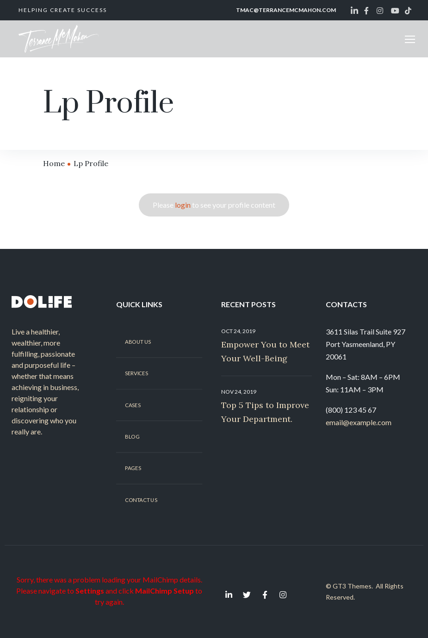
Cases (132, 405)
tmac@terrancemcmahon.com (286, 9)
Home (54, 163)
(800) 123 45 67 (351, 409)
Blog (132, 437)
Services (136, 373)
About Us (138, 341)
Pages (133, 468)
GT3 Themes (352, 586)
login (183, 204)
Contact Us (141, 499)
